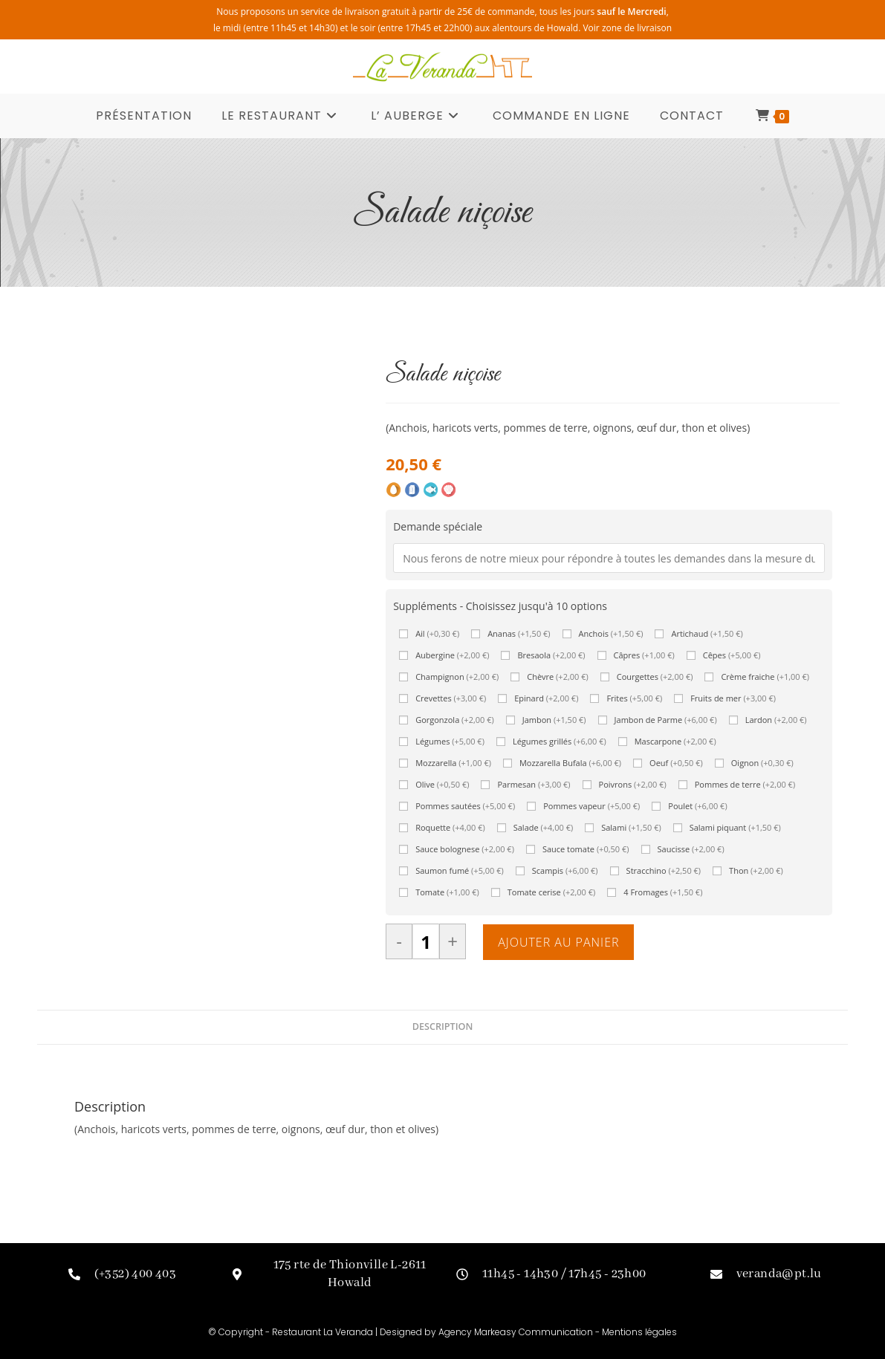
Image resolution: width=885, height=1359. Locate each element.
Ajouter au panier (558, 943)
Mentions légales (639, 1332)
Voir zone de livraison (627, 28)
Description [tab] (442, 1027)
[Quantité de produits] (425, 942)
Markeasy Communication (534, 1332)
